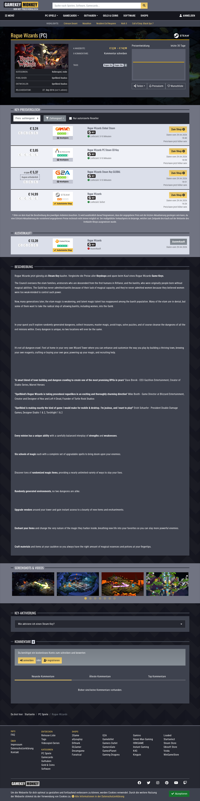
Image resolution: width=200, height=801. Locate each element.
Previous (17, 584)
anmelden (27, 660)
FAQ (13, 734)
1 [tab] (85, 598)
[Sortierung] (26, 118)
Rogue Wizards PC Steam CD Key (103, 150)
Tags (43, 739)
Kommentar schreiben (115, 53)
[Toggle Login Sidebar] (187, 15)
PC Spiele (43, 714)
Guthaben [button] (90, 15)
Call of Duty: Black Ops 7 (142, 23)
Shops (144, 15)
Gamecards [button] (70, 15)
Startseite (30, 714)
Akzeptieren (179, 793)
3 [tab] (95, 598)
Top (157, 676)
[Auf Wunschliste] (175, 86)
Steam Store (170, 743)
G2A (104, 735)
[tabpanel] (33, 584)
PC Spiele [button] (50, 15)
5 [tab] (105, 598)
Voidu (167, 750)
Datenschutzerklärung (22, 748)
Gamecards (47, 757)
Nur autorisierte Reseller (86, 118)
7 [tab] (114, 598)
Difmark (76, 743)
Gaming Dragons (111, 754)
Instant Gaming (141, 746)
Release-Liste (48, 735)
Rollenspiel (57, 72)
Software (129, 15)
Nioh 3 (124, 23)
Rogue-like (118, 65)
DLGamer (76, 746)
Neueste (43, 676)
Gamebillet (108, 739)
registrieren (52, 660)
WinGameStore (171, 754)
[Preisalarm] (156, 86)
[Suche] (96, 6)
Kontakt (15, 752)
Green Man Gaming (143, 739)
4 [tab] (100, 598)
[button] (139, 86)
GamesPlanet (109, 750)
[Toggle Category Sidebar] (9, 15)
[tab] (100, 624)
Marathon (87, 23)
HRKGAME (138, 743)
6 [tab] (109, 598)
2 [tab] (90, 598)
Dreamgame (78, 750)
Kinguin (137, 754)
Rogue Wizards (95, 194)
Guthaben (46, 761)
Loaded (167, 735)
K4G (135, 750)
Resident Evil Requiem (106, 23)
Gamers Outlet (109, 743)
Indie (65, 72)
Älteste (100, 676)
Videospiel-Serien (50, 743)
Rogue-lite (108, 65)
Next (183, 584)
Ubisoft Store (170, 746)
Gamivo (137, 735)
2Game (75, 735)
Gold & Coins (110, 15)
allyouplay (77, 739)
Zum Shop (178, 129)
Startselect (169, 739)
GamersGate (108, 746)
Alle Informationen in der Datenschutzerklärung (98, 796)
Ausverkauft (178, 241)
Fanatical (77, 754)
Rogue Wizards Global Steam (101, 128)
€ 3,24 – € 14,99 (118, 48)
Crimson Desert (70, 23)
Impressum (16, 744)
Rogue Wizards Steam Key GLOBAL (104, 172)
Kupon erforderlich (30, 177)
